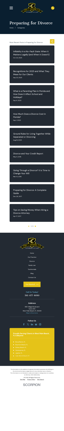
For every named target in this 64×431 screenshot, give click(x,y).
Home (32, 253)
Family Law (32, 265)
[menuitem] (22, 379)
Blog (32, 273)
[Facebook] (24, 324)
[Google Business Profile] (36, 324)
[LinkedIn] (32, 324)
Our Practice (32, 257)
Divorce (32, 261)
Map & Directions (32, 313)
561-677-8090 (32, 295)
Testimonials (32, 269)
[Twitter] (28, 324)
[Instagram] (40, 324)
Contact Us (32, 277)
